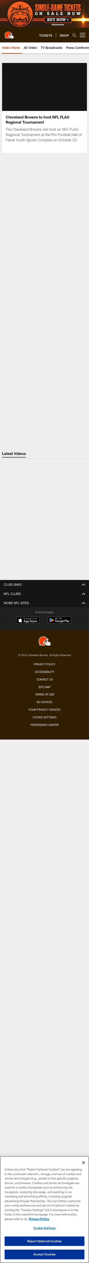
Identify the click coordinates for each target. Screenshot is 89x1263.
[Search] (74, 35)
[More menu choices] (82, 35)
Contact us (44, 679)
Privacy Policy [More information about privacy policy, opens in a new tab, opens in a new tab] (39, 1219)
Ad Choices (44, 702)
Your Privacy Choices (44, 709)
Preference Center (45, 724)
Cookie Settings (45, 717)
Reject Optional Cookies (44, 1241)
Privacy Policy (44, 664)
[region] (44, 1209)
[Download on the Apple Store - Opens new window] (28, 621)
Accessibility (44, 671)
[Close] (83, 1163)
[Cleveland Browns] (44, 642)
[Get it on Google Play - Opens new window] (59, 622)
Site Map (44, 687)
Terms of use (44, 694)
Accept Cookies (44, 1254)
